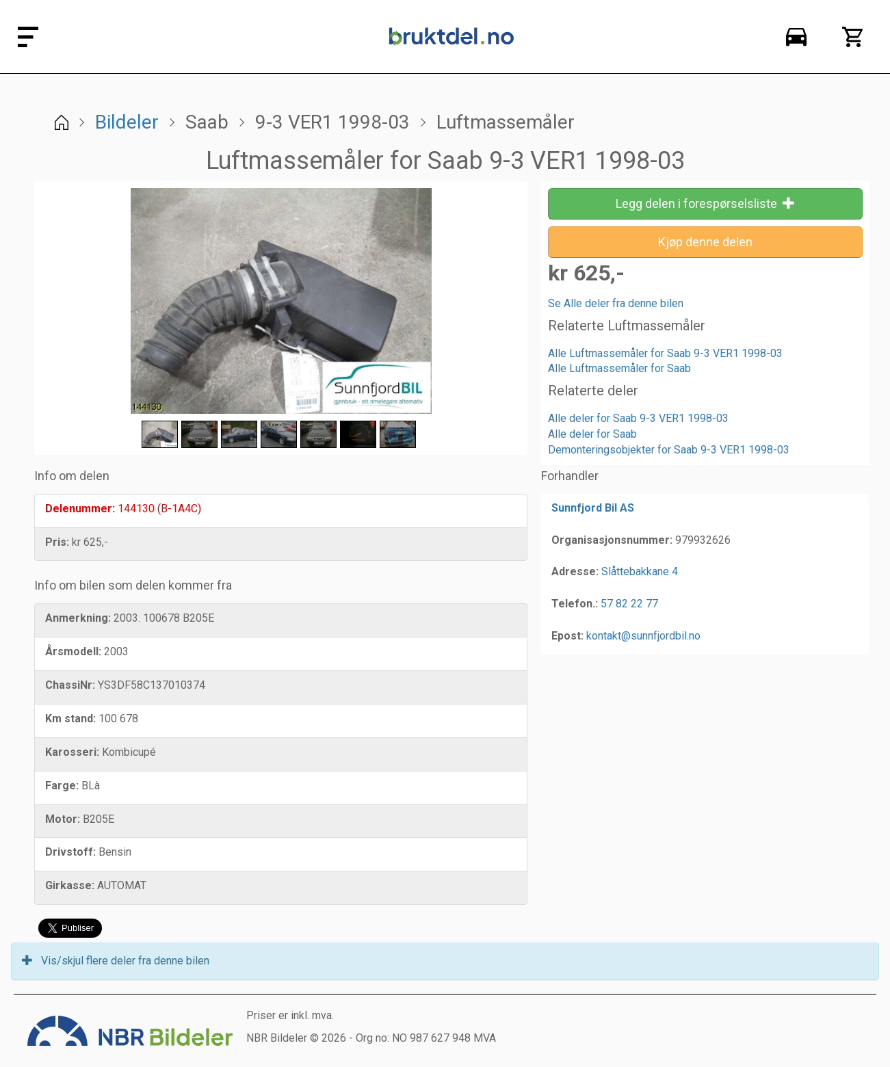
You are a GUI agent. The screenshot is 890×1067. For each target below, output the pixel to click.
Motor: (62, 819)
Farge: (62, 785)
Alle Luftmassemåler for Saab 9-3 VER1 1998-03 (665, 353)
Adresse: (575, 571)
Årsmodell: (73, 651)
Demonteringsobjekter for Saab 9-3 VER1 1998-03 (668, 449)
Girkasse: (69, 885)
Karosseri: (72, 752)
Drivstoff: (70, 851)
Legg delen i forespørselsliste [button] (705, 203)
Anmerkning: (78, 617)
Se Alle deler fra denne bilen (615, 303)
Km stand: (70, 718)
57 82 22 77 (629, 603)
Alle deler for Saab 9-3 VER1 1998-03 (638, 418)
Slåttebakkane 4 (639, 571)
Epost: (567, 635)
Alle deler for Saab (592, 433)
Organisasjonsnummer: (611, 540)
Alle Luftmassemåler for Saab (619, 368)
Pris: (57, 542)
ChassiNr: (70, 685)
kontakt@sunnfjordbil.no (643, 635)
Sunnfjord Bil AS (592, 507)
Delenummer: (80, 508)
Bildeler (127, 122)
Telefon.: (574, 603)
